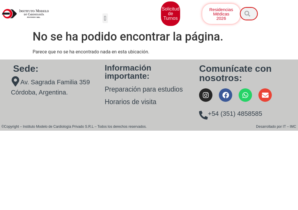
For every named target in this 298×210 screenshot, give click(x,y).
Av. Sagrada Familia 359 (55, 82)
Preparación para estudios (144, 89)
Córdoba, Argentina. (39, 92)
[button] (105, 18)
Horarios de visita (131, 102)
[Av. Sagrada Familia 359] (15, 81)
